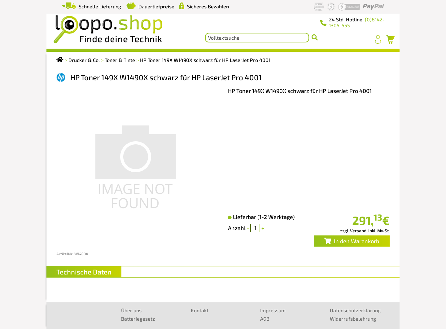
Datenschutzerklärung (355, 310)
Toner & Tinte (120, 60)
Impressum (273, 310)
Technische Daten (84, 272)
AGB (264, 319)
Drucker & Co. (84, 60)
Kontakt (199, 310)
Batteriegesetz (138, 319)
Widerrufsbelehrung (353, 319)
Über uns (131, 310)
